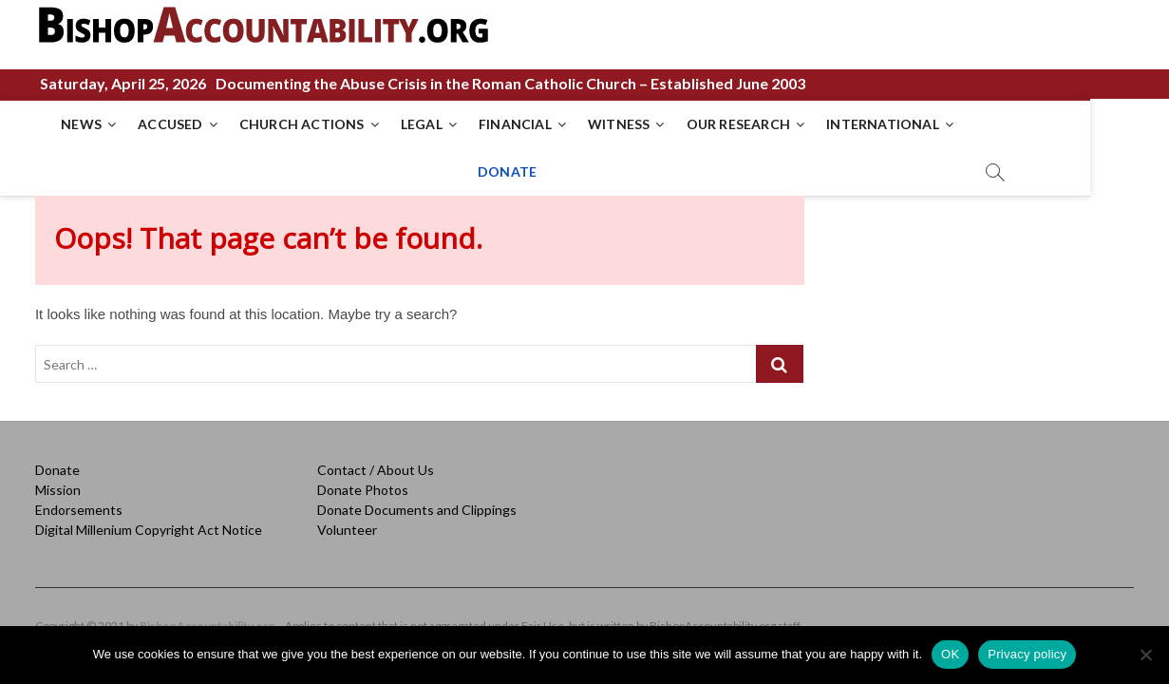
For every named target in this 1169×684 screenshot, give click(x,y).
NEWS (65, 124)
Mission (58, 481)
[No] (1145, 654)
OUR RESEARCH (721, 124)
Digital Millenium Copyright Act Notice (148, 521)
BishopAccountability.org (207, 617)
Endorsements (79, 501)
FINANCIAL (499, 124)
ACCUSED (154, 124)
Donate (57, 461)
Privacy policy (1027, 654)
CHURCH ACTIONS (286, 124)
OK (950, 654)
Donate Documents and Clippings (417, 501)
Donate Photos (362, 481)
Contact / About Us (375, 461)
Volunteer (347, 521)
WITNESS (602, 124)
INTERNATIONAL (866, 124)
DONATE (988, 124)
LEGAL (405, 124)
